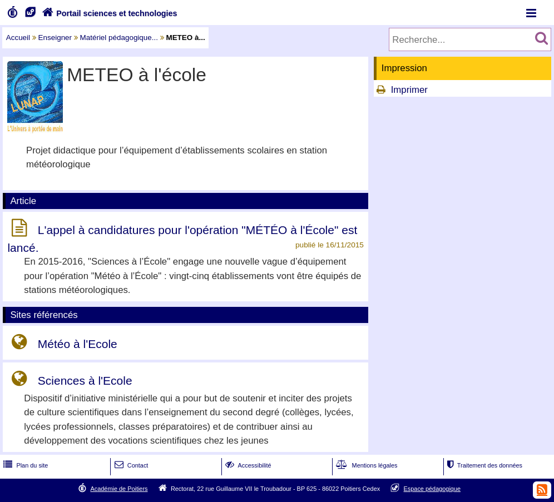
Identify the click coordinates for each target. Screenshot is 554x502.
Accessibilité (247, 465)
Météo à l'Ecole (77, 343)
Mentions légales (365, 465)
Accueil (18, 37)
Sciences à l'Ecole (85, 380)
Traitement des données (483, 465)
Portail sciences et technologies (108, 13)
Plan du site (24, 465)
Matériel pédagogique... (119, 37)
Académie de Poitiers (118, 488)
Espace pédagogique (432, 488)
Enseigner (55, 37)
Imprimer (409, 90)
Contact (130, 465)
